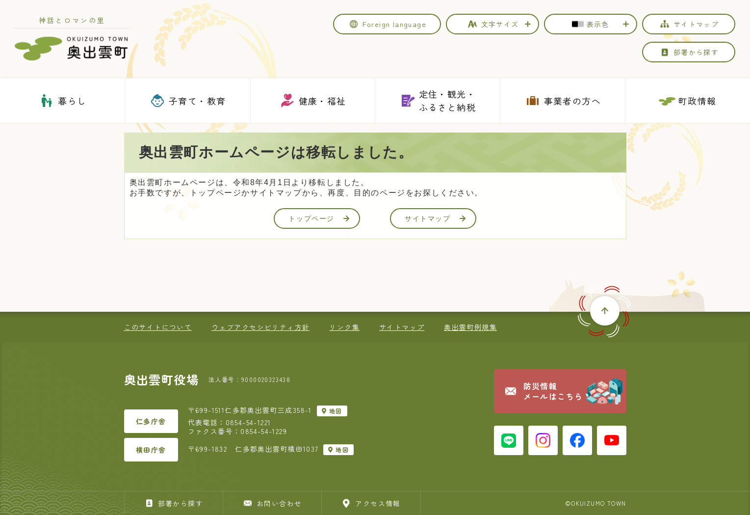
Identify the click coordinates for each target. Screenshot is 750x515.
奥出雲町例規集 (470, 327)
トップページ (318, 218)
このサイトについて (158, 327)
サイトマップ (435, 218)
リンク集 (344, 327)
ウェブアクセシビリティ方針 (260, 327)
